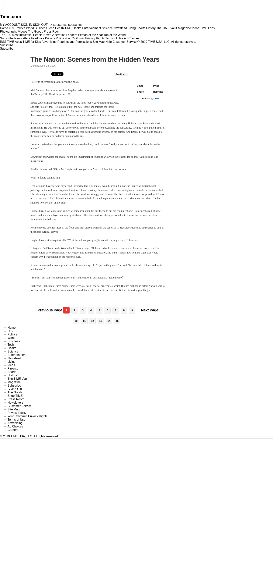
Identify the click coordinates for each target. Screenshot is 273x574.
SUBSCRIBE (60, 24)
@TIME (155, 98)
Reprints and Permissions (74, 41)
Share (138, 91)
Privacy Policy (54, 38)
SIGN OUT (40, 24)
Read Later (123, 74)
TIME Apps (14, 41)
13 (100, 320)
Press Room (16, 399)
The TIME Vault (18, 378)
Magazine (14, 382)
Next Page (149, 310)
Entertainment (17, 354)
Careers (13, 429)
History (12, 375)
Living (12, 361)
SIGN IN (26, 24)
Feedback (37, 38)
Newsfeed (14, 358)
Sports (12, 372)
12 (92, 320)
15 (117, 320)
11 (84, 320)
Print (154, 85)
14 (108, 320)
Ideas (11, 365)
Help (108, 41)
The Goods (15, 392)
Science (13, 351)
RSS (3, 41)
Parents (13, 368)
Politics (12, 334)
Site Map (99, 41)
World (12, 337)
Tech (11, 344)
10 (76, 320)
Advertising (49, 41)
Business (14, 341)
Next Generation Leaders (60, 35)
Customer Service (124, 41)
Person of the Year (90, 35)
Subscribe (6, 38)
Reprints (156, 91)
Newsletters (22, 38)
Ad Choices (133, 38)
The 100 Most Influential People (21, 35)
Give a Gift (15, 389)
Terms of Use (114, 38)
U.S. (10, 331)
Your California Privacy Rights (85, 38)
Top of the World (115, 35)
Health (12, 348)
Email (138, 85)
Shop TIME (15, 395)
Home (12, 327)
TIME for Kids (31, 41)
